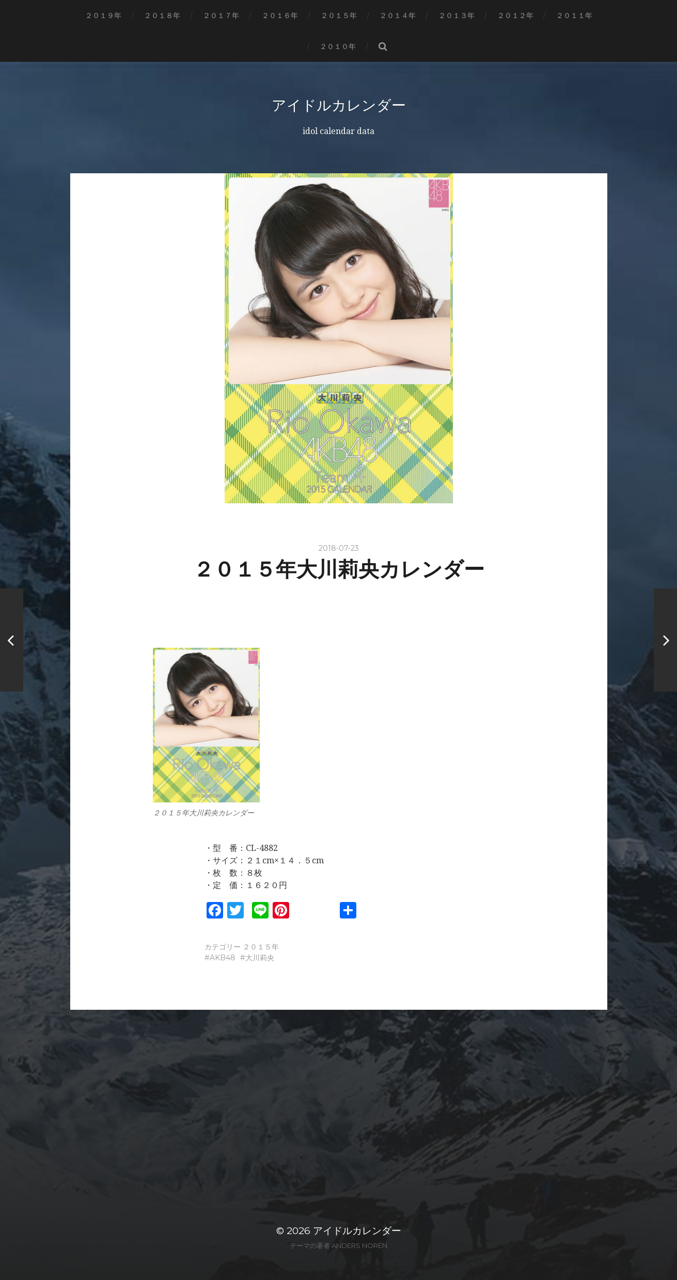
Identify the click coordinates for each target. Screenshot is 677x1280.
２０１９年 (103, 15)
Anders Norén (359, 1245)
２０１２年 (515, 15)
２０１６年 (280, 15)
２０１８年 (162, 15)
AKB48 (222, 957)
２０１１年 (574, 15)
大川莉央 (259, 957)
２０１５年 (339, 15)
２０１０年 (338, 46)
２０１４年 (398, 15)
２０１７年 (221, 15)
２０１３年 (456, 15)
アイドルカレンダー (339, 105)
